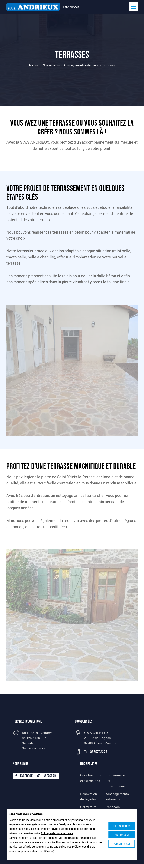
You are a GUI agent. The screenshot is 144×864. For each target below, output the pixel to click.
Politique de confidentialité (57, 833)
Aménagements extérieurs (81, 65)
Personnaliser (121, 843)
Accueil (34, 65)
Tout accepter (121, 825)
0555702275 (71, 7)
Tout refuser (121, 834)
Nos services (51, 65)
